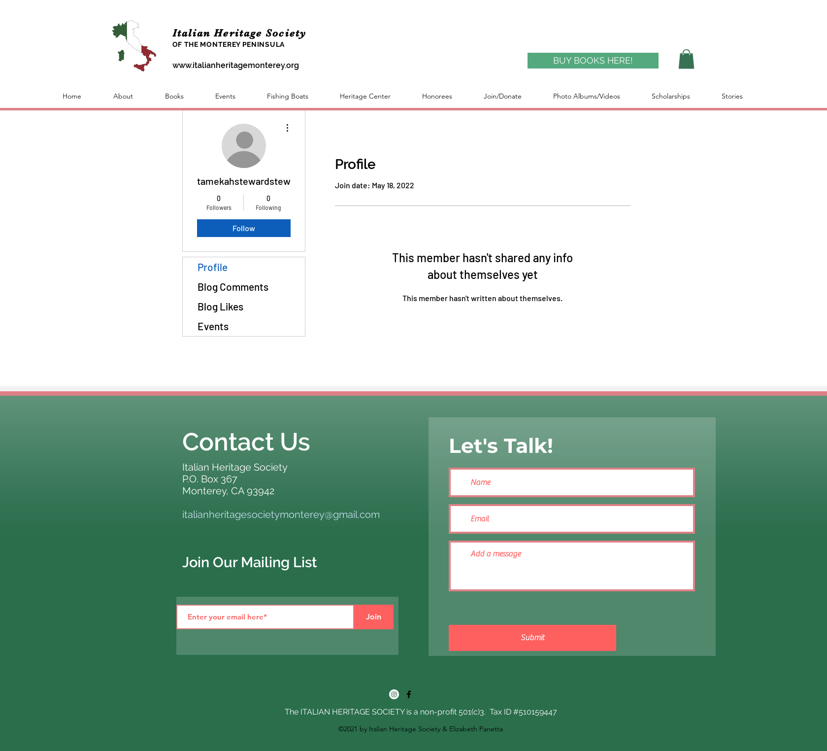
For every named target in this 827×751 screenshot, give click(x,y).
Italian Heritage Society (241, 33)
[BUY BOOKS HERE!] (593, 60)
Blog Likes (220, 306)
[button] (686, 58)
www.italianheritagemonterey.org (235, 65)
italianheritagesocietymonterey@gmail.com (281, 514)
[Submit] (532, 638)
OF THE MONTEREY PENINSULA (228, 44)
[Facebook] (409, 694)
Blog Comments (233, 286)
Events (213, 326)
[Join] (374, 617)
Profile (213, 267)
